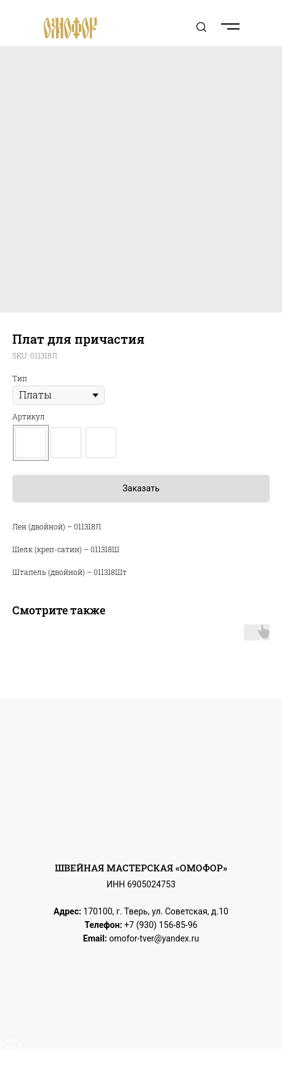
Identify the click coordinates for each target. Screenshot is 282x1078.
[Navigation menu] (258, 26)
